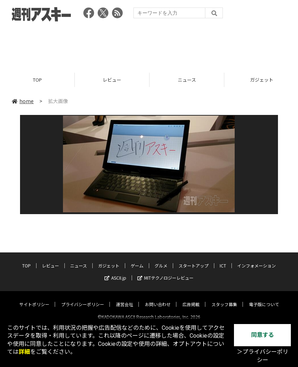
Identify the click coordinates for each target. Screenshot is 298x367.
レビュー (112, 79)
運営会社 (124, 298)
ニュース (187, 79)
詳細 (24, 351)
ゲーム (137, 259)
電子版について (264, 298)
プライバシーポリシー (82, 298)
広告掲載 (191, 298)
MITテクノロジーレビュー (165, 272)
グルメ (161, 259)
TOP (37, 79)
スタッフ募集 (224, 298)
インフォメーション (256, 259)
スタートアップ (194, 259)
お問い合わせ (158, 298)
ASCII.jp (115, 272)
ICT (223, 259)
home (23, 101)
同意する (262, 335)
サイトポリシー (34, 298)
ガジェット (108, 259)
